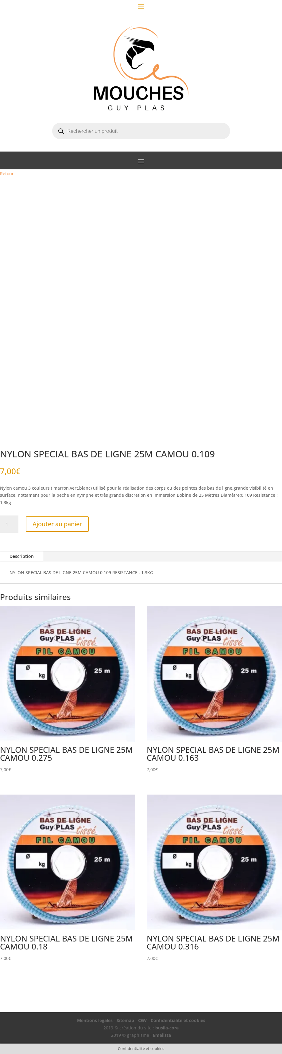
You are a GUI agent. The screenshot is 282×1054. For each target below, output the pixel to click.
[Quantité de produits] (9, 524)
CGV (142, 1020)
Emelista (162, 1035)
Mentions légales (95, 1020)
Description (22, 556)
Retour (7, 173)
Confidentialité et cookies (178, 1020)
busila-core (167, 1028)
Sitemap (125, 1020)
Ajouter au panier (57, 524)
